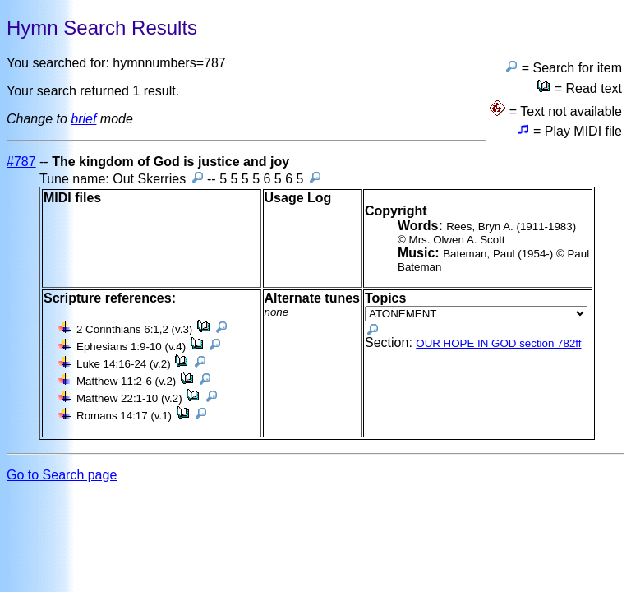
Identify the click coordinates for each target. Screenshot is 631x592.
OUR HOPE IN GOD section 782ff (498, 343)
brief (83, 119)
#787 (21, 162)
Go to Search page (62, 475)
